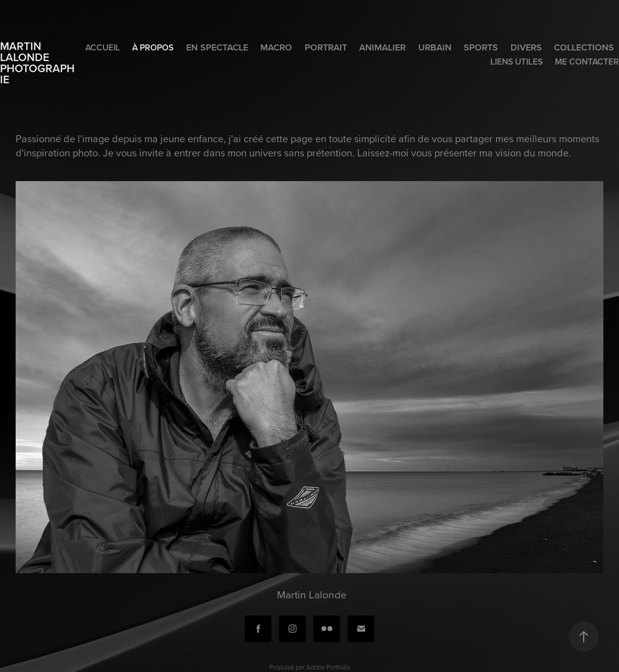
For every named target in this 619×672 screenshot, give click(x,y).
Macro (276, 47)
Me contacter (587, 61)
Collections (584, 47)
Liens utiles (516, 61)
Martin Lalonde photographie (37, 62)
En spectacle (217, 47)
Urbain (435, 47)
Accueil (102, 47)
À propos (153, 47)
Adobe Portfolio (328, 666)
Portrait (326, 47)
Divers (526, 47)
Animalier (382, 47)
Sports (481, 47)
